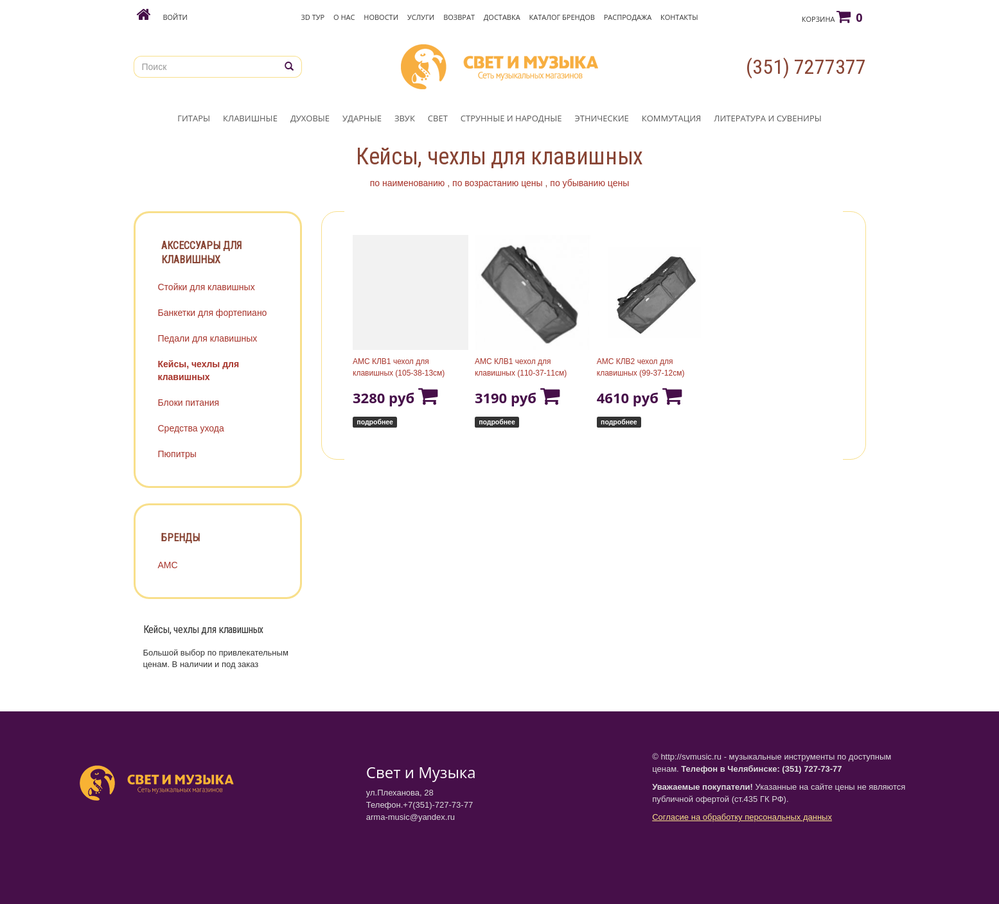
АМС (168, 565)
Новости (381, 17)
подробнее (375, 422)
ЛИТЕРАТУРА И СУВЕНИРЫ (767, 118)
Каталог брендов (562, 17)
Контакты (679, 17)
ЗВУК (404, 118)
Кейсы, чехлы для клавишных (199, 370)
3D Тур (313, 17)
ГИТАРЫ (193, 118)
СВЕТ (438, 118)
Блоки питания (189, 402)
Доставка (502, 17)
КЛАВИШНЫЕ (250, 118)
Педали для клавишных (208, 338)
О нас (344, 17)
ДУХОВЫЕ (310, 118)
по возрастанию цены (497, 183)
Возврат (459, 17)
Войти (175, 17)
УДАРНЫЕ (362, 118)
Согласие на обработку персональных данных (742, 817)
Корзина (832, 16)
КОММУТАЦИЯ (672, 118)
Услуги (420, 17)
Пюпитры (177, 454)
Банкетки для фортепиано (212, 313)
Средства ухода (191, 428)
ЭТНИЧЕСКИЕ (602, 118)
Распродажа (627, 17)
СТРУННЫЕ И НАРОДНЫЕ (511, 118)
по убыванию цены (589, 183)
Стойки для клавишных (206, 287)
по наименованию (407, 183)
